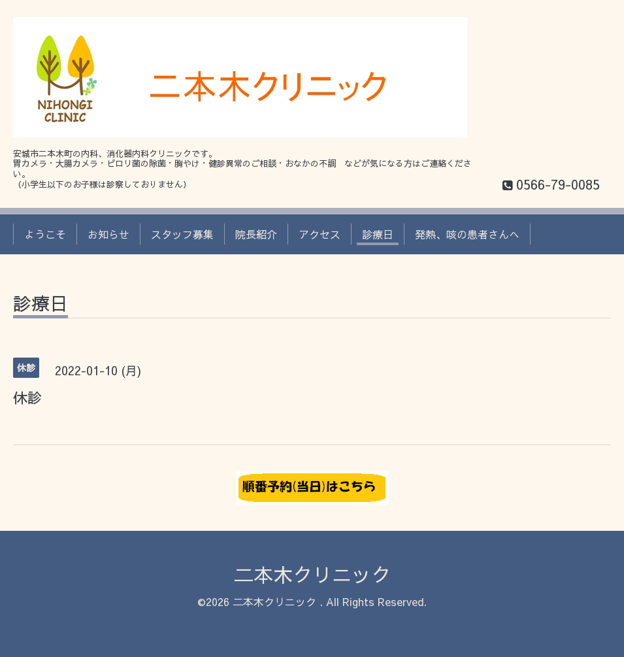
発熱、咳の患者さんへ (467, 234)
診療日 (377, 234)
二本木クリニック (312, 574)
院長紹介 (256, 234)
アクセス (319, 234)
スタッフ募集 (182, 234)
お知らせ (108, 234)
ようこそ (45, 234)
